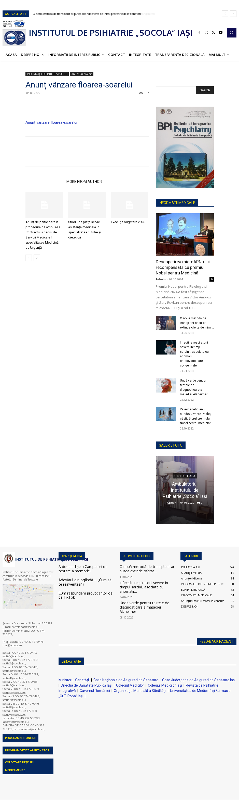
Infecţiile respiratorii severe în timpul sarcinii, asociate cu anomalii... (147, 583)
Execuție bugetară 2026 (128, 222)
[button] (231, 32)
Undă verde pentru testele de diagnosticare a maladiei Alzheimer (147, 598)
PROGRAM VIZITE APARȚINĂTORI (27, 750)
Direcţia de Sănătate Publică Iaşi (86, 685)
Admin (161, 279)
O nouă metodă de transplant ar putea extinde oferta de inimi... (197, 323)
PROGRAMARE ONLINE (20, 738)
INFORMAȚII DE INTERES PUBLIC (47, 74)
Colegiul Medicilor (130, 685)
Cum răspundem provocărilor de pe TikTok (85, 591)
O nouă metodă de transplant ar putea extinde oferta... (144, 568)
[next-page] (37, 258)
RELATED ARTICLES (44, 182)
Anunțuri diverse (82, 74)
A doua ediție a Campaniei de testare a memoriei (82, 568)
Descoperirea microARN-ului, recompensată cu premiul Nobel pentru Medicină (183, 267)
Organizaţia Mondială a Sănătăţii (140, 691)
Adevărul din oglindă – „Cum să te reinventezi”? (80, 580)
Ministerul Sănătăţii (74, 680)
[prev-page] (28, 258)
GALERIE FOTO (170, 445)
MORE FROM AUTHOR (84, 182)
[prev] (225, 13)
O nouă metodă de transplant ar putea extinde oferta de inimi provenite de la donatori (87, 14)
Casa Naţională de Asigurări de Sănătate (125, 680)
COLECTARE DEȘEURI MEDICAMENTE (19, 766)
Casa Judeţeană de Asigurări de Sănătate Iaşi (198, 680)
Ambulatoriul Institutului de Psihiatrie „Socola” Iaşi (185, 490)
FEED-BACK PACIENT (216, 641)
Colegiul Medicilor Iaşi (165, 685)
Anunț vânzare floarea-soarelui (51, 122)
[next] (233, 13)
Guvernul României (95, 691)
